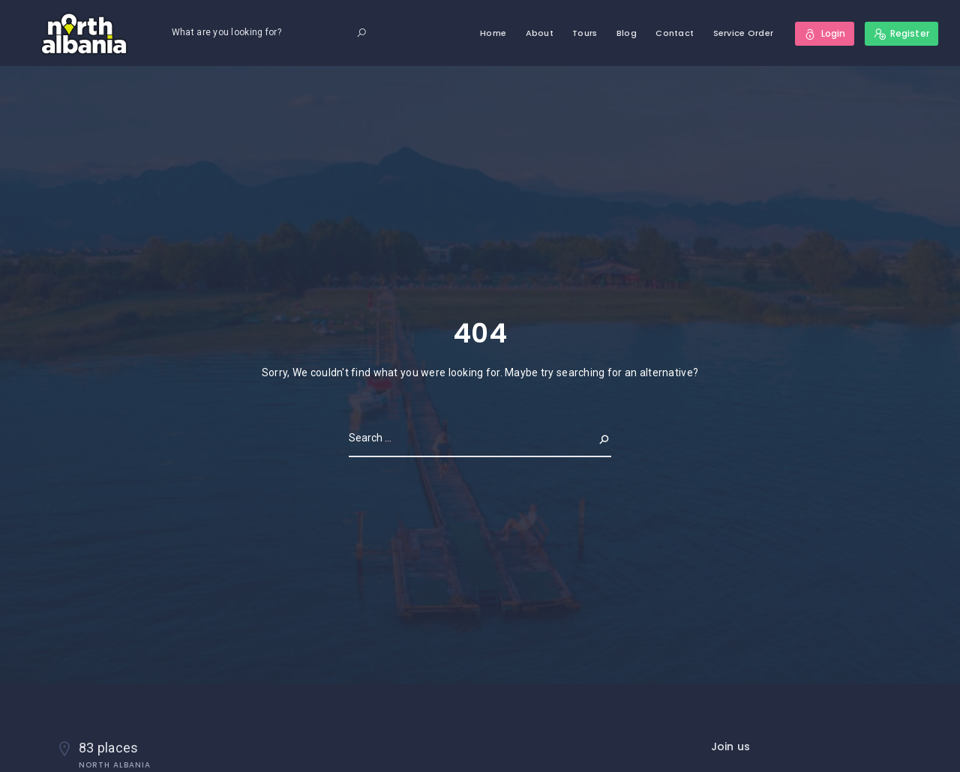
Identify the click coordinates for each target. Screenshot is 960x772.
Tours (584, 33)
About (540, 33)
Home (493, 33)
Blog (626, 33)
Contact (675, 33)
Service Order (743, 33)
